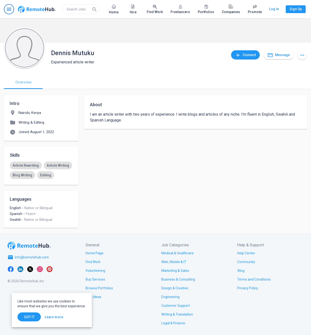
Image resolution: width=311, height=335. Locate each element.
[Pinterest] (49, 269)
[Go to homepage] (37, 9)
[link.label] (246, 253)
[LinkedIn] (20, 269)
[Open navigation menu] (9, 9)
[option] (26, 165)
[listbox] (41, 170)
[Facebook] (11, 269)
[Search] (94, 9)
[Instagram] (40, 269)
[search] (81, 9)
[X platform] (30, 269)
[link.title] (94, 253)
